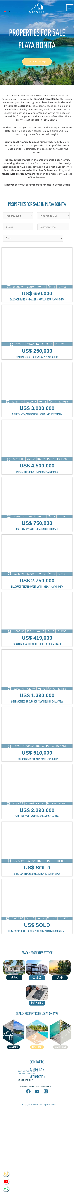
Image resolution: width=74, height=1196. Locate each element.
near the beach (60, 1047)
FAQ (18, 1098)
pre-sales (37, 1003)
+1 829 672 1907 (25, 1080)
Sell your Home (38, 1098)
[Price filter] (53, 215)
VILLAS (14, 977)
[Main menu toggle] (69, 7)
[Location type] (53, 227)
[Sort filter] (33, 238)
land (60, 977)
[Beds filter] (18, 227)
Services (53, 1098)
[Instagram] (46, 1091)
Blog (25, 1098)
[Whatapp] (28, 1091)
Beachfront (37, 1047)
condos (37, 977)
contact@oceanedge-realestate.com (34, 1086)
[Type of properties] (18, 215)
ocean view (13, 1047)
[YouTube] (37, 1091)
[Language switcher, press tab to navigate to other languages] (7, 11)
